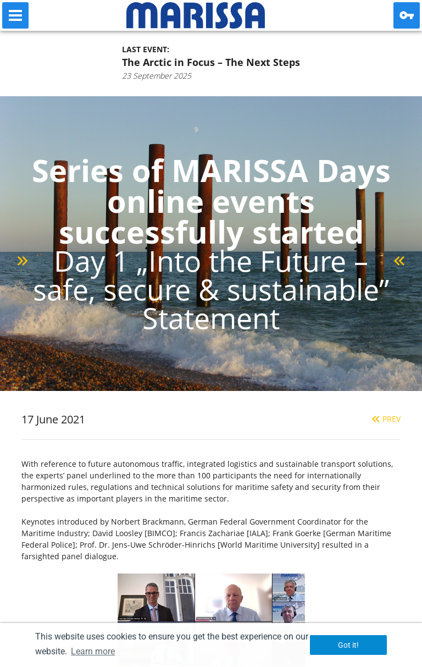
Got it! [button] (348, 645)
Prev (385, 419)
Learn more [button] (93, 651)
